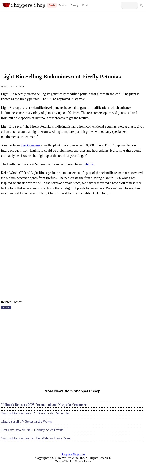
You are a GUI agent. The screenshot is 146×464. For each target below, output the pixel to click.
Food (85, 5)
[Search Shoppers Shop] (129, 5)
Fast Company (30, 145)
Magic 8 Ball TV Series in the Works (26, 421)
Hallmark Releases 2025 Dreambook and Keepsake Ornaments (44, 405)
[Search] (141, 5)
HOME (6, 307)
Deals (52, 5)
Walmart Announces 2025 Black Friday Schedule (35, 413)
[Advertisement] (73, 41)
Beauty (75, 5)
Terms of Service (64, 461)
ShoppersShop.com (73, 454)
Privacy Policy (83, 461)
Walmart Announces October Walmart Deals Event (36, 438)
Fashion (63, 5)
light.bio (88, 164)
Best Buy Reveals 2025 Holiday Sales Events (32, 430)
